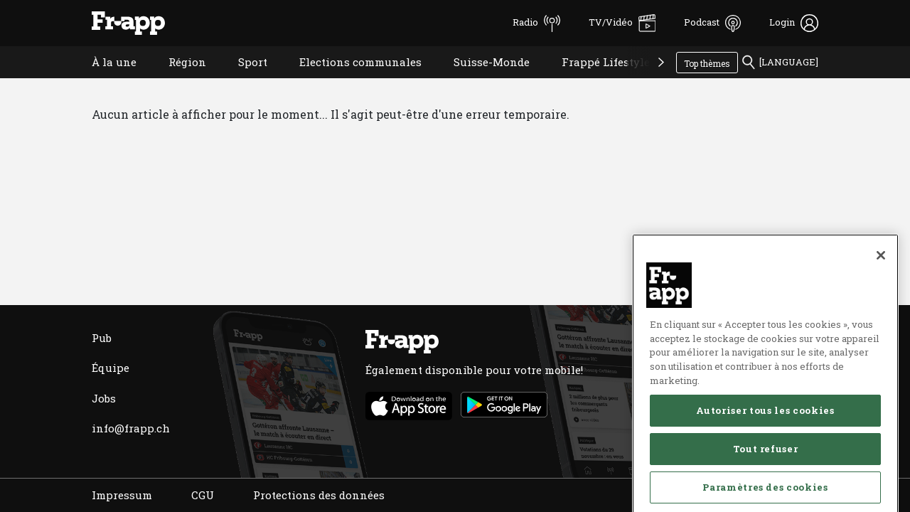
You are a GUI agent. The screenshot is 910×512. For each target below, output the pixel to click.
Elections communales (350, 80)
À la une (103, 80)
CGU (202, 495)
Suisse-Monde (481, 80)
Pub (102, 338)
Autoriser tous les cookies (765, 480)
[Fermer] (880, 325)
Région (177, 80)
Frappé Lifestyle (595, 80)
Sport (242, 80)
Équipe (110, 368)
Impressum (122, 495)
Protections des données (319, 495)
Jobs (104, 398)
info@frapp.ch (131, 428)
